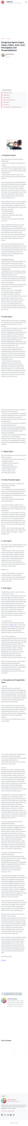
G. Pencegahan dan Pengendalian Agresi (11, 107)
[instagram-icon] (8, 1115)
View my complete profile (8, 1111)
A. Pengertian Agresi (7, 92)
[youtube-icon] (11, 1115)
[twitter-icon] (5, 1115)
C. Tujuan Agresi (6, 97)
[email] (20, 994)
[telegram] (14, 994)
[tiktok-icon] (14, 1115)
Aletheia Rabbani (12, 1099)
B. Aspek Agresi (6, 95)
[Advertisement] (14, 21)
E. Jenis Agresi (5, 102)
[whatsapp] (11, 994)
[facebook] (5, 994)
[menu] (2, 2)
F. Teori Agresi (5, 104)
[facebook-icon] (2, 1115)
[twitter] (8, 994)
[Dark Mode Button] (26, 2)
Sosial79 (9, 2)
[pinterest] (17, 994)
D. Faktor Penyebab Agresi (8, 100)
